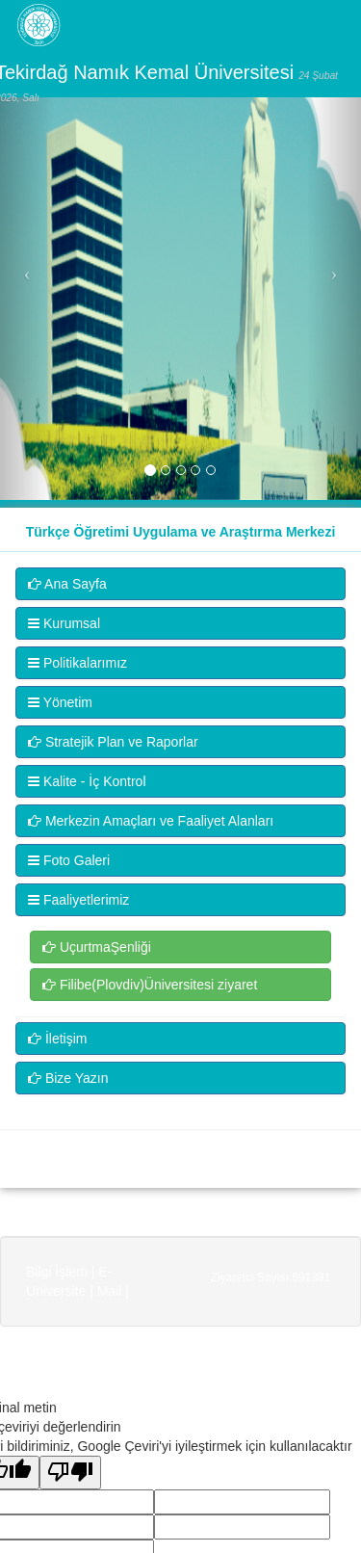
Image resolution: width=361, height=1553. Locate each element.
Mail (109, 1291)
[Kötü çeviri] (70, 1472)
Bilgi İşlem (57, 1271)
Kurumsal (64, 623)
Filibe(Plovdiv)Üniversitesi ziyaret (149, 984)
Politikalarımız (77, 663)
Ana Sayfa (67, 584)
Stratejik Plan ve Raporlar (113, 742)
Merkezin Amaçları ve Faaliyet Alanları (150, 821)
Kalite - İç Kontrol (87, 781)
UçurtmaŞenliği (96, 947)
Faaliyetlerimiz (78, 900)
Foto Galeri (69, 860)
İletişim (57, 1038)
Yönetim (60, 702)
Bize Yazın (68, 1078)
